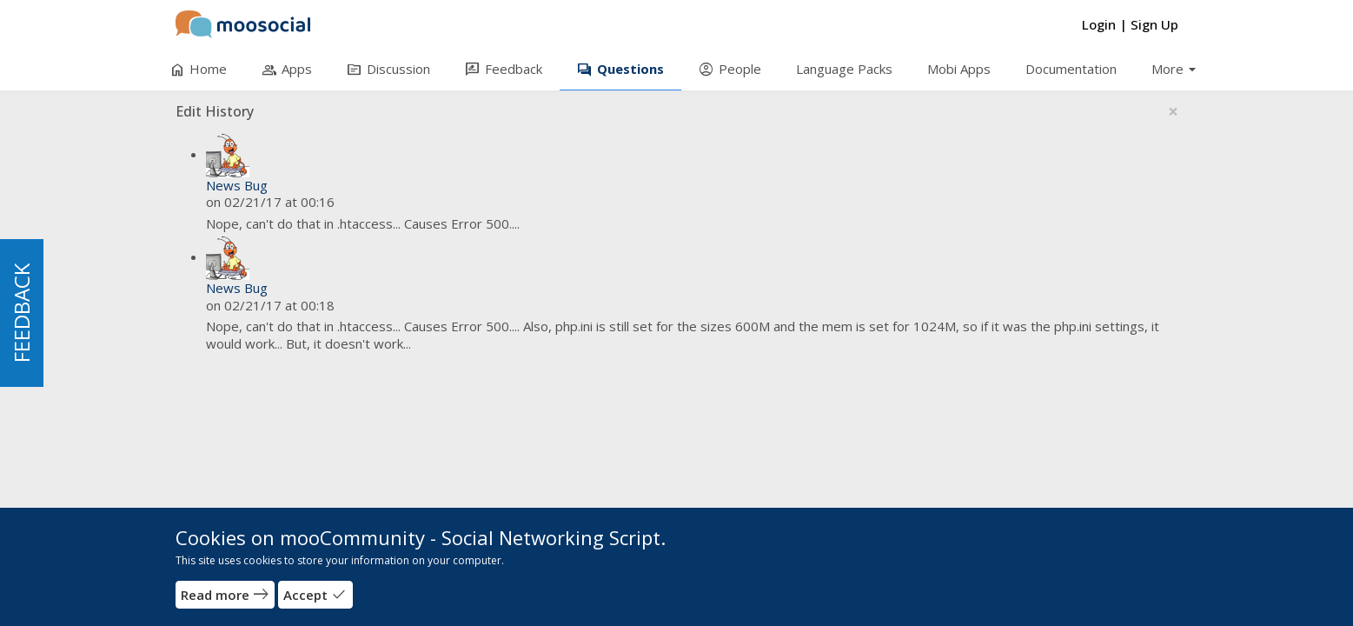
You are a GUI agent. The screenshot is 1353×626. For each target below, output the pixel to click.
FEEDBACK (21, 313)
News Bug (237, 185)
